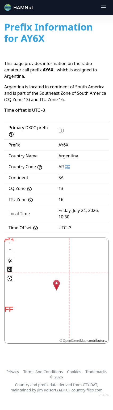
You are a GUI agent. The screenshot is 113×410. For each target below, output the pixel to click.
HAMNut (19, 7)
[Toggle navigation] (103, 7)
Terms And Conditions (43, 371)
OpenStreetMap (74, 340)
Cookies (74, 371)
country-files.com (87, 389)
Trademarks (96, 371)
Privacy (12, 371)
